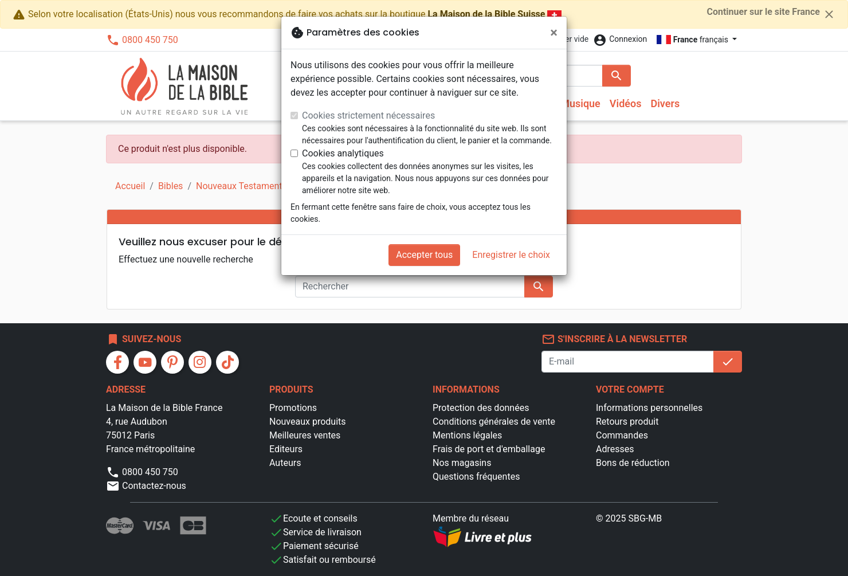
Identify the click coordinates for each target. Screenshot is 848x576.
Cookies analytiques (343, 153)
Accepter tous (424, 254)
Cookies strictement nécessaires (368, 115)
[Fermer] (554, 33)
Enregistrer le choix (511, 254)
